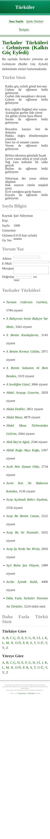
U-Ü (40, 644)
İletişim (24, 29)
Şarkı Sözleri (34, 21)
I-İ (38, 639)
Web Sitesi (31, 695)
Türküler (25, 7)
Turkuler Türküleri (25, 42)
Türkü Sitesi (22, 695)
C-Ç (13, 639)
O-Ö (18, 644)
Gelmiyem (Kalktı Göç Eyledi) (25, 50)
